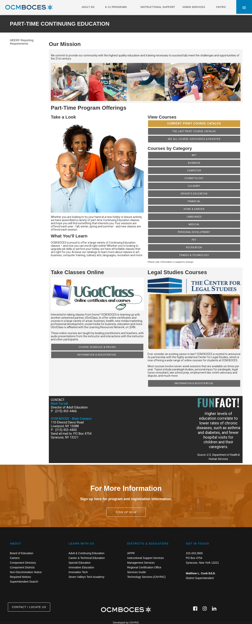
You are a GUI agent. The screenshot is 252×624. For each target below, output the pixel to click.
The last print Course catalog (194, 131)
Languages (194, 216)
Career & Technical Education (87, 558)
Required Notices (20, 576)
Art (194, 155)
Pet (194, 239)
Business (194, 163)
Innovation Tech (78, 572)
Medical (194, 224)
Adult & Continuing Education (86, 553)
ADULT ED (88, 7)
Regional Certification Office (144, 567)
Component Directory (23, 562)
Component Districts (22, 567)
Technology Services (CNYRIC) (146, 576)
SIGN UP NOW (126, 512)
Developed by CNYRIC (126, 622)
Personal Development (194, 232)
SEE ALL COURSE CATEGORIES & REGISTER (194, 139)
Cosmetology (194, 178)
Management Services (141, 562)
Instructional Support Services (145, 558)
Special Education (80, 562)
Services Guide (136, 572)
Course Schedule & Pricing (97, 347)
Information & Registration (194, 383)
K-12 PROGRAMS (116, 7)
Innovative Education (81, 567)
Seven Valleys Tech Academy (86, 576)
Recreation (194, 247)
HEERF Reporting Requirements (21, 41)
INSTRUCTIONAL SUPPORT (157, 7)
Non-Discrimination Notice (26, 572)
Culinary (194, 186)
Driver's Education (194, 193)
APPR (131, 553)
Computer (194, 170)
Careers (15, 558)
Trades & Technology (194, 255)
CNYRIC (221, 7)
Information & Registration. (97, 354)
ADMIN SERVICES (194, 7)
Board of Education (21, 553)
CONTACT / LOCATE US (29, 607)
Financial (194, 201)
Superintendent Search (24, 581)
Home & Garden (194, 209)
